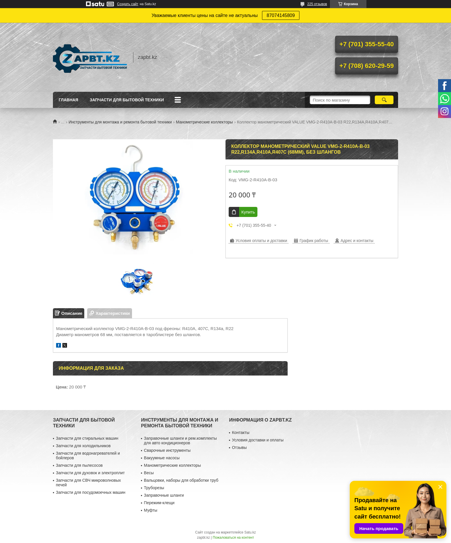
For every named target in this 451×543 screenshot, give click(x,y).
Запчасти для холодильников (83, 445)
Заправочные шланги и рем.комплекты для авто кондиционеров (180, 440)
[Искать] (384, 100)
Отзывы (239, 447)
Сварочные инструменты (167, 450)
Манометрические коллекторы (204, 122)
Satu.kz (250, 532)
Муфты (150, 510)
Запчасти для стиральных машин (87, 438)
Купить (248, 211)
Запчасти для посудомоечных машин (90, 492)
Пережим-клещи (159, 502)
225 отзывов (317, 4)
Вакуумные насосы (161, 458)
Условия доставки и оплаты (257, 440)
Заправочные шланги (164, 495)
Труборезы (154, 487)
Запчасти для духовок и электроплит (90, 472)
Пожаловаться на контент (233, 538)
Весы (149, 472)
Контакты (240, 432)
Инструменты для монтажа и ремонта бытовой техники (120, 122)
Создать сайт (127, 4)
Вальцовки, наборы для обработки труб (181, 480)
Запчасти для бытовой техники (127, 100)
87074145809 (281, 15)
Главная (68, 100)
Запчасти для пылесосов (79, 465)
